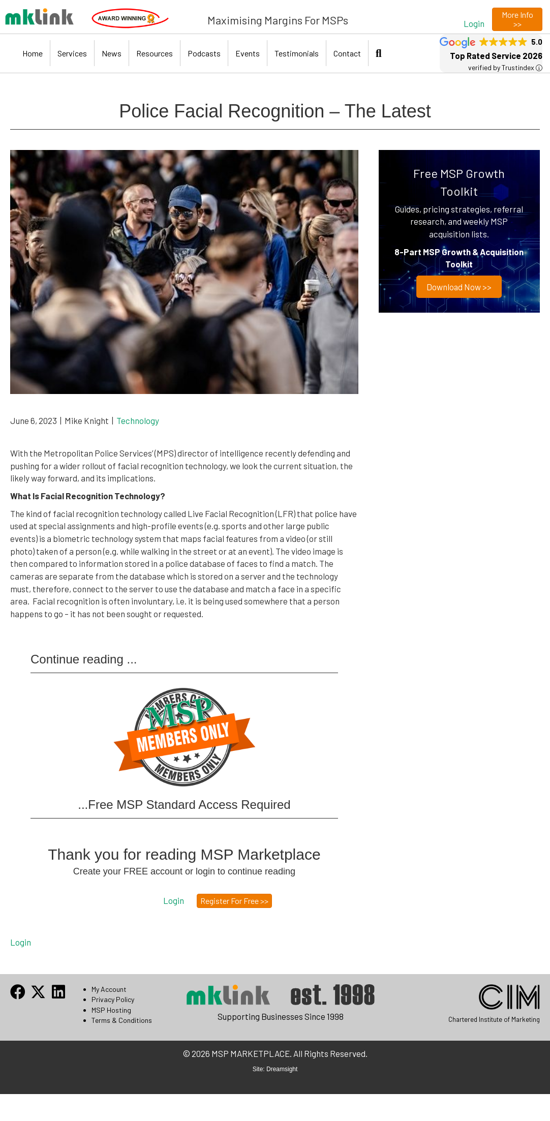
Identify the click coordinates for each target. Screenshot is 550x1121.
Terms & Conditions (121, 1020)
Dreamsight (281, 1069)
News (111, 53)
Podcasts (204, 53)
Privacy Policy (112, 999)
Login (20, 942)
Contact (347, 53)
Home (32, 53)
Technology (137, 420)
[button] (474, 23)
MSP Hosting (111, 1010)
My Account (109, 989)
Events (247, 53)
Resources (154, 53)
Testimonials (296, 53)
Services (72, 53)
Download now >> (459, 287)
